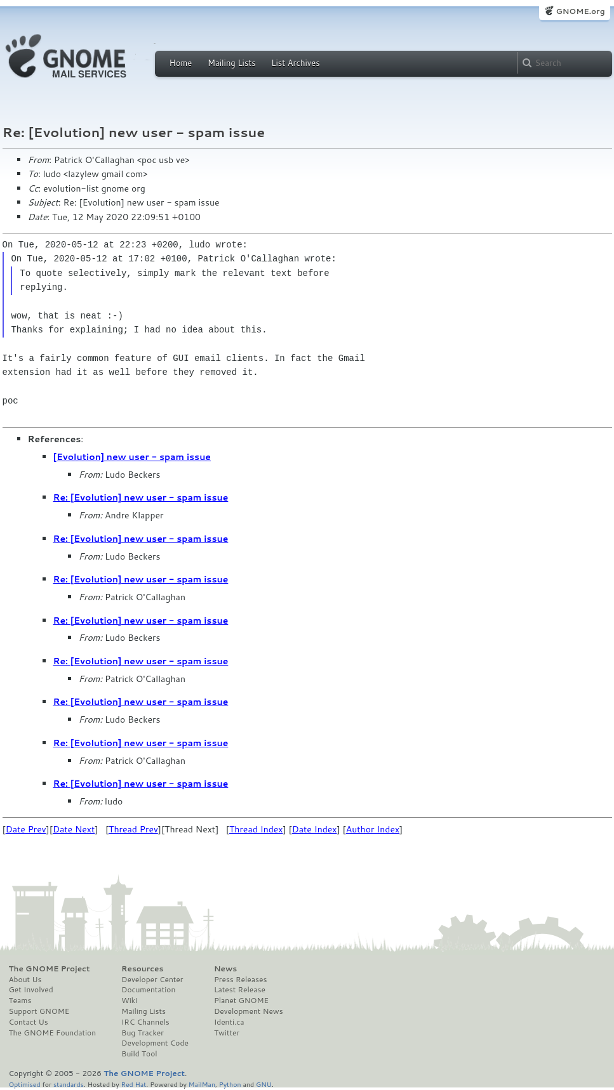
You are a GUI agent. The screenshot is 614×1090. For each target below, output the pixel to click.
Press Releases (240, 980)
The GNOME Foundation (53, 1033)
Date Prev (26, 829)
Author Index (372, 829)
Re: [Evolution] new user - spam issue (141, 497)
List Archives (295, 63)
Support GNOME (39, 1011)
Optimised (25, 1084)
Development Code (155, 1043)
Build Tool (139, 1054)
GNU (264, 1084)
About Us (25, 980)
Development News (248, 1011)
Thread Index (256, 829)
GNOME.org (580, 11)
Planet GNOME (241, 1000)
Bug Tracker (142, 1033)
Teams (20, 1000)
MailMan (202, 1084)
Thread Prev (133, 829)
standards (68, 1084)
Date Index (314, 829)
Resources (142, 969)
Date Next (74, 829)
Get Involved (31, 990)
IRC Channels (145, 1022)
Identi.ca (229, 1022)
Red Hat (133, 1084)
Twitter (226, 1033)
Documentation (148, 990)
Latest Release (239, 990)
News (225, 969)
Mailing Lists (232, 63)
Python (230, 1084)
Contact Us (28, 1022)
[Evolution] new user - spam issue (132, 456)
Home (181, 63)
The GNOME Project (49, 969)
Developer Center (152, 980)
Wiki (129, 1000)
